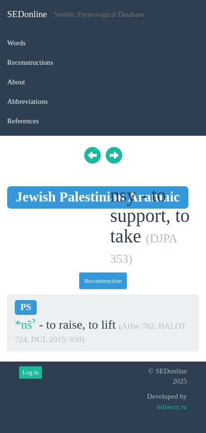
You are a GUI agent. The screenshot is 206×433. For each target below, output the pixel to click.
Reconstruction (103, 280)
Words (16, 43)
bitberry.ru (172, 407)
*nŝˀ (25, 325)
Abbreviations (27, 101)
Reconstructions (30, 62)
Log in (30, 372)
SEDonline (27, 14)
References (23, 121)
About (16, 82)
